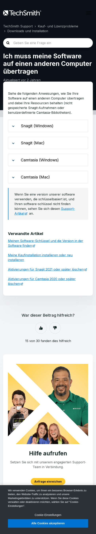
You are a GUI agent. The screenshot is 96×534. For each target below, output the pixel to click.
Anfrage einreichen (48, 481)
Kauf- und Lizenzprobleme (58, 26)
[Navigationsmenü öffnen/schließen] (89, 13)
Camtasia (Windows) (38, 160)
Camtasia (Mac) (34, 177)
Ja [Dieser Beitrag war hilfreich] (41, 328)
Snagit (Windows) (35, 125)
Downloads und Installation (27, 31)
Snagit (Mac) (31, 143)
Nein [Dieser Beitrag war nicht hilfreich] (55, 328)
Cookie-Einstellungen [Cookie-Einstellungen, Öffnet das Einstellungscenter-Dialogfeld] (48, 515)
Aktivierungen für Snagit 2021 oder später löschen (46, 269)
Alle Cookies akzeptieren (48, 523)
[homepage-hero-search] (48, 43)
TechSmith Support (18, 26)
